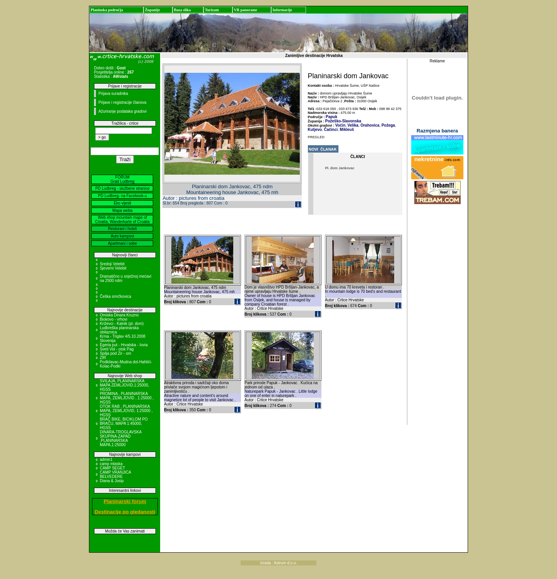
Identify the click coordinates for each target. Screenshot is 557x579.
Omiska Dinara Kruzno (119, 315)
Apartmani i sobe (122, 243)
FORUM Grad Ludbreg (123, 179)
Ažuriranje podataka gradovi (122, 111)
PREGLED (316, 137)
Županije (152, 10)
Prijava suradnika (113, 93)
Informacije (282, 10)
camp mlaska (111, 464)
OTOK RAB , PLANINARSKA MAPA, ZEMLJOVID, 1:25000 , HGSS (126, 410)
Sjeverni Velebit (113, 268)
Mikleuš (346, 129)
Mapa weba (123, 210)
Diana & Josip (112, 481)
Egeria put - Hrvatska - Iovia (124, 345)
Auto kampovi (122, 236)
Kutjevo (315, 129)
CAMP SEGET (112, 468)
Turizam (212, 10)
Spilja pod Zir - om (115, 353)
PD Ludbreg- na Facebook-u (122, 196)
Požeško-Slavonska (343, 121)
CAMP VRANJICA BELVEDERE (115, 474)
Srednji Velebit (112, 264)
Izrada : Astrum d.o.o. (278, 563)
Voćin (340, 125)
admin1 (106, 459)
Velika (353, 125)
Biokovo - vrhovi (113, 319)
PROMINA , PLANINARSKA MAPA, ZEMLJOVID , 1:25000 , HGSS (127, 398)
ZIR (103, 358)
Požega (387, 125)
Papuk (331, 117)
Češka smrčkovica (115, 296)
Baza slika (182, 10)
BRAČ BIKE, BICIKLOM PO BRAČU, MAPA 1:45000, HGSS (124, 423)
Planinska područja (107, 10)
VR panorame (245, 10)
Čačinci (330, 129)
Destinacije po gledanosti (125, 512)
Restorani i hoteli (122, 229)
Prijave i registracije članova (122, 102)
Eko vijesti (122, 203)
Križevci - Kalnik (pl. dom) (122, 323)
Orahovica (369, 125)
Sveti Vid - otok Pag (117, 349)
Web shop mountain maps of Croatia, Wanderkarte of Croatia (122, 219)
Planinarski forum (125, 501)
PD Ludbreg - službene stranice (122, 188)
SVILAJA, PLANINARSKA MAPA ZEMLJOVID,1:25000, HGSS (124, 385)
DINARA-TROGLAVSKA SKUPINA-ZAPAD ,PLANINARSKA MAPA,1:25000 (121, 438)
